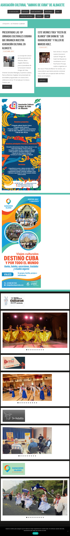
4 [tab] (32, 349)
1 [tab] (26, 349)
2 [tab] (28, 349)
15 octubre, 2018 (8, 51)
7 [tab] (39, 349)
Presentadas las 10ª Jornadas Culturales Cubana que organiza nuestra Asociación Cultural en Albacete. (17, 40)
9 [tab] (43, 349)
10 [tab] (36, 402)
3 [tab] (30, 349)
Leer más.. (7, 86)
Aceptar (35, 533)
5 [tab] (26, 402)
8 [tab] (41, 349)
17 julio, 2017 (43, 47)
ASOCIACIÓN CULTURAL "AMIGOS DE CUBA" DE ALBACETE (32, 5)
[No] (68, 531)
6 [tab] (37, 349)
